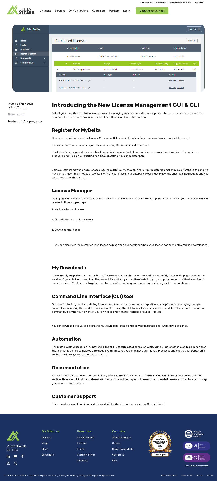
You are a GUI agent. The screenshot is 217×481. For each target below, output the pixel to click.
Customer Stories (86, 454)
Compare (46, 437)
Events (80, 449)
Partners (81, 443)
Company (161, 2)
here (142, 155)
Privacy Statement (169, 476)
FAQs (114, 460)
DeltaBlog (82, 460)
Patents (210, 476)
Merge (45, 443)
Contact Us (118, 454)
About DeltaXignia (121, 437)
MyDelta (199, 2)
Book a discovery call (152, 10)
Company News (33, 121)
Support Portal (156, 404)
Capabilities (48, 454)
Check (45, 449)
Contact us (146, 2)
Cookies (199, 476)
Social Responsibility (180, 2)
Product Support (85, 437)
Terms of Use (186, 476)
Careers (116, 443)
